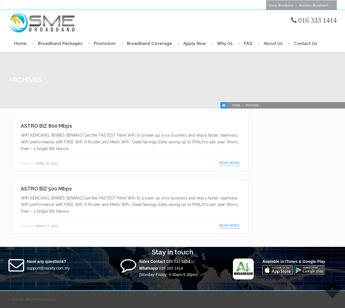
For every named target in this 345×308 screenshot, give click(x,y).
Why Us (225, 43)
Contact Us (305, 43)
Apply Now (194, 43)
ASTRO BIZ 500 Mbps (46, 189)
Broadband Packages (60, 43)
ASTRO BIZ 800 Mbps (46, 126)
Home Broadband (281, 5)
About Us (273, 43)
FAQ (248, 43)
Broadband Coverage (149, 43)
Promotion (105, 43)
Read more (229, 163)
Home (20, 43)
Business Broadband (313, 5)
